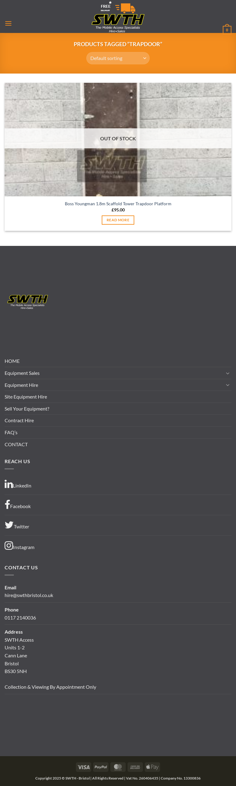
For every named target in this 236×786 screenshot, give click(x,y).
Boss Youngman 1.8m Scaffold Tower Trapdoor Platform (118, 203)
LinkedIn (18, 484)
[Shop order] (117, 58)
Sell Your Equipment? (27, 408)
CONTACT (16, 444)
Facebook (18, 505)
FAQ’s (11, 432)
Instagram (19, 546)
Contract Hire (19, 420)
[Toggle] (227, 373)
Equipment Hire (21, 385)
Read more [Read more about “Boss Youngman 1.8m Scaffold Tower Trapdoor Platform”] (118, 220)
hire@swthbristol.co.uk (29, 595)
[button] (8, 23)
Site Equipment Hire (26, 396)
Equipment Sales (22, 373)
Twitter (17, 525)
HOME (12, 361)
